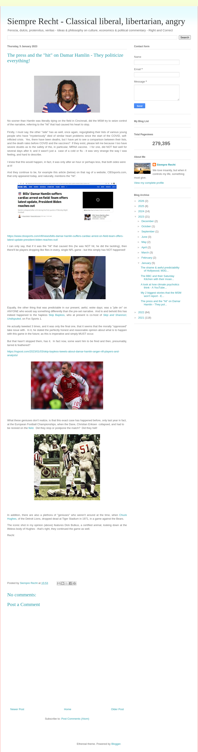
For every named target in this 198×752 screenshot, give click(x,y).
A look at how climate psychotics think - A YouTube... (160, 286)
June (144, 236)
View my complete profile (149, 182)
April (144, 247)
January (146, 263)
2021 (141, 317)
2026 (141, 200)
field (30, 428)
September (148, 231)
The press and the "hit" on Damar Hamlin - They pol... (160, 303)
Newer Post (17, 709)
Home (67, 709)
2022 (141, 312)
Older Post (117, 709)
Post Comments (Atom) (75, 718)
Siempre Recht (166, 164)
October (146, 226)
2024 (141, 211)
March (145, 252)
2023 (141, 216)
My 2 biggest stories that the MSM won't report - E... (161, 294)
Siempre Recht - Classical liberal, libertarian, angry (96, 21)
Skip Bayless (57, 315)
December (148, 221)
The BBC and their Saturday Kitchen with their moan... (157, 277)
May (144, 242)
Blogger (115, 743)
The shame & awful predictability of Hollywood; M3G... (160, 269)
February (147, 257)
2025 (141, 206)
